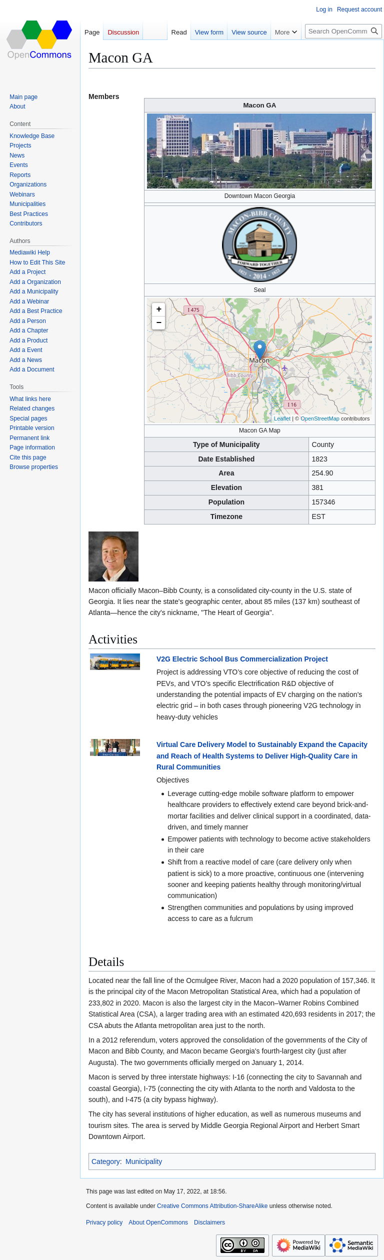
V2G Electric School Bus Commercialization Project (242, 659)
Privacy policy (104, 1222)
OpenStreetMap (320, 419)
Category (106, 1162)
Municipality (144, 1162)
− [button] (159, 323)
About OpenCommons (158, 1222)
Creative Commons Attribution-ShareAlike (212, 1206)
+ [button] (159, 310)
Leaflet (282, 419)
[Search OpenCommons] (343, 31)
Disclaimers (209, 1222)
